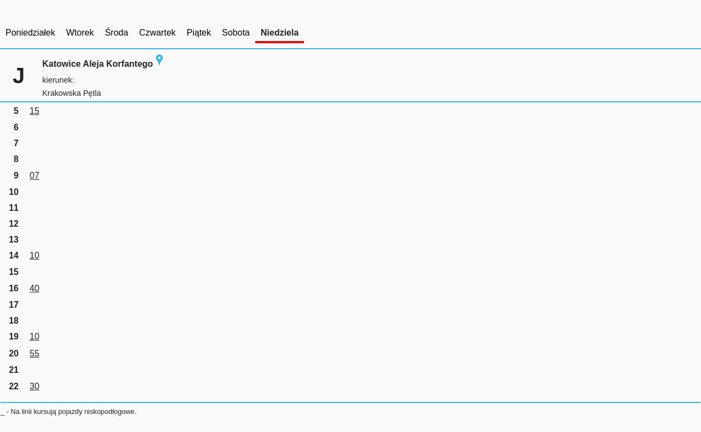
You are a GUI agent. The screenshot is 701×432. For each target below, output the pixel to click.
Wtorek (80, 32)
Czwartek (157, 32)
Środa (116, 32)
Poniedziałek (30, 32)
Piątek (199, 32)
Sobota (236, 32)
